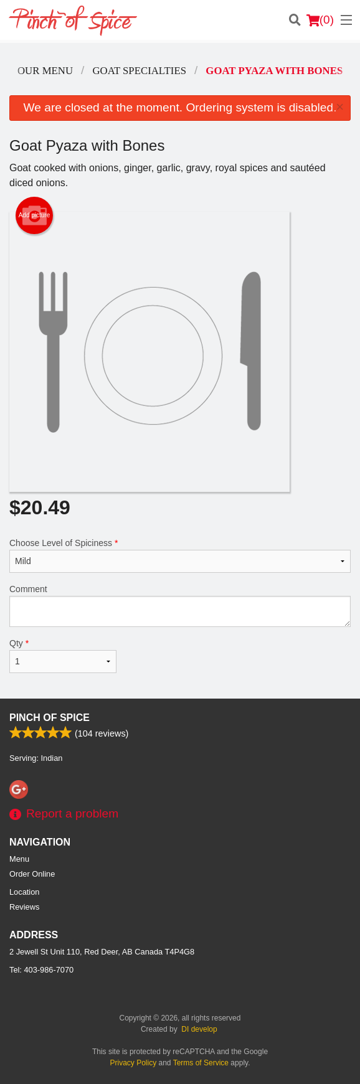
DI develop (199, 1029)
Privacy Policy (133, 1062)
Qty (62, 655)
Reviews (24, 907)
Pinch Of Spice (49, 717)
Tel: (41, 969)
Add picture (34, 215)
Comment (180, 605)
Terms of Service (201, 1062)
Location (24, 892)
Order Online (32, 874)
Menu (19, 859)
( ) (320, 20)
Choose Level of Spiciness (180, 555)
